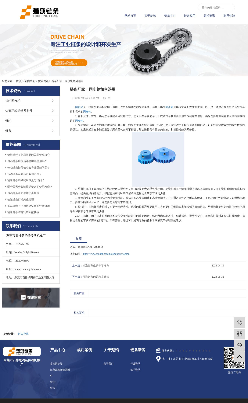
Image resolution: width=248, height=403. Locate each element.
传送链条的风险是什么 (96, 276)
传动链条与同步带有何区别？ (24, 174)
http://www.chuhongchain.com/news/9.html (106, 253)
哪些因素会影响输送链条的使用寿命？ (29, 186)
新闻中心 (30, 81)
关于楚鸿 (150, 15)
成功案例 (84, 350)
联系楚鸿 (229, 15)
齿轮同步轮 (12, 100)
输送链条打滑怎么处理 (20, 199)
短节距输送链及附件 (19, 110)
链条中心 (170, 15)
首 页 (19, 81)
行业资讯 (135, 363)
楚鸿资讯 (209, 15)
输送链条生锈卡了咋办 (96, 265)
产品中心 (57, 350)
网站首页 (130, 15)
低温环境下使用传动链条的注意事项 (28, 206)
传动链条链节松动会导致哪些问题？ (28, 167)
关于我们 (108, 363)
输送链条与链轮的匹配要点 (23, 212)
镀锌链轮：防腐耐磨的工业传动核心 (28, 154)
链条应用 (189, 15)
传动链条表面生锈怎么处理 (23, 193)
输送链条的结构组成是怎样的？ (26, 180)
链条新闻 (138, 350)
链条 (8, 130)
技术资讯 (43, 81)
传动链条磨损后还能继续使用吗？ (27, 161)
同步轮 (79, 107)
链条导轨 (23, 333)
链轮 (8, 120)
